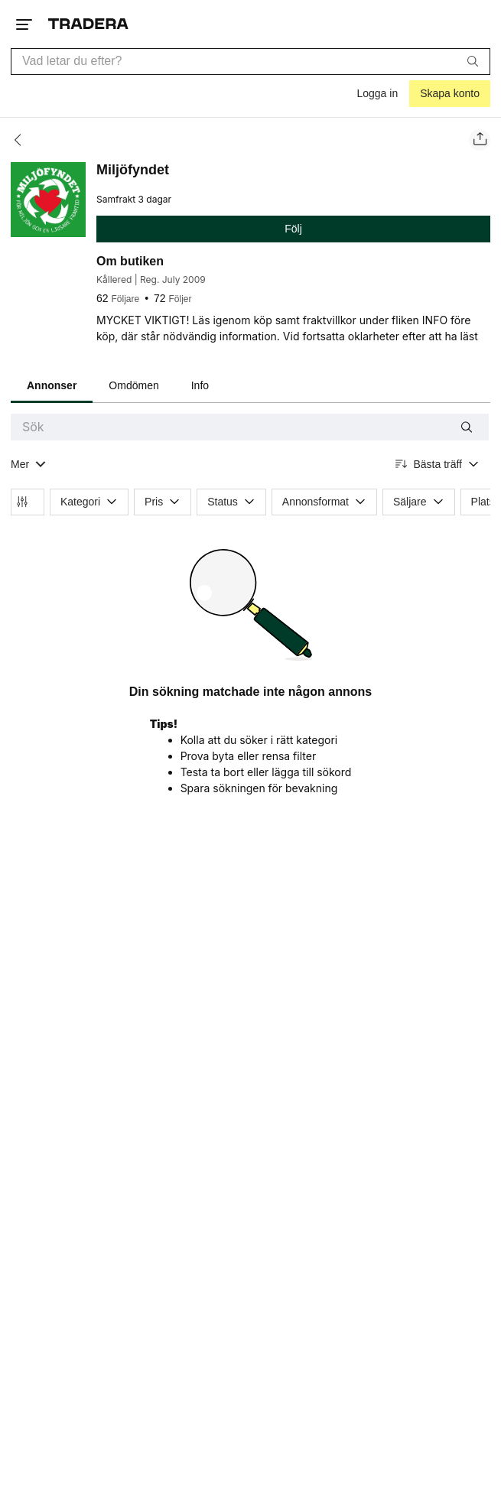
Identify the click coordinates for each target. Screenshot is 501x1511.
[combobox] (250, 61)
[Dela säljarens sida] (479, 140)
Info (200, 385)
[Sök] (473, 61)
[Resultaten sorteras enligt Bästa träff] (437, 464)
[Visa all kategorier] (29, 464)
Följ (293, 229)
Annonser (51, 385)
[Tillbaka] (22, 139)
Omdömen (133, 385)
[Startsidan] (88, 24)
